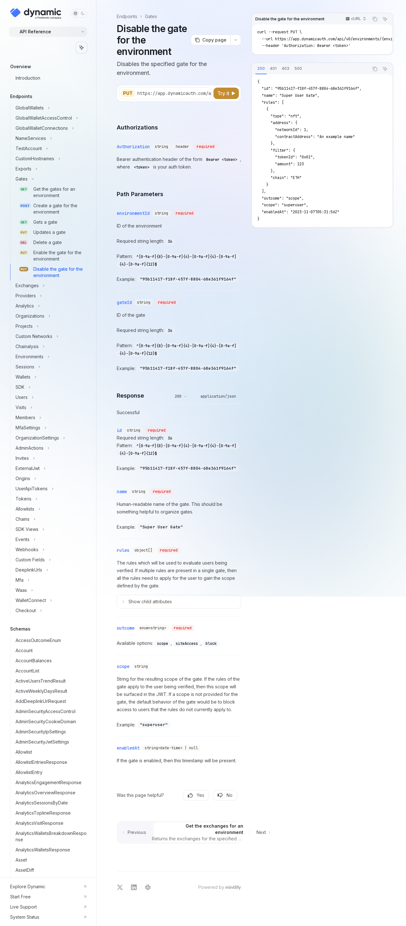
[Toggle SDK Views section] (50, 529)
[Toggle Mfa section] (50, 580)
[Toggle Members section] (50, 418)
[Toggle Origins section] (50, 478)
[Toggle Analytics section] (50, 306)
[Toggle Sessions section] (50, 367)
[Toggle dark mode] (79, 13)
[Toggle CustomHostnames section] (50, 159)
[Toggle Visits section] (50, 407)
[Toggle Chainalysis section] (50, 346)
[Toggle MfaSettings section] (50, 428)
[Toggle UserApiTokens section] (50, 489)
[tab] (261, 68)
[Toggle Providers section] (50, 296)
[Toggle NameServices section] (50, 138)
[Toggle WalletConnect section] (50, 600)
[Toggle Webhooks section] (50, 550)
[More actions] (235, 40)
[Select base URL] (182, 93)
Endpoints (127, 16)
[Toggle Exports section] (50, 169)
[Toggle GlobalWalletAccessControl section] (50, 118)
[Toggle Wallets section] (50, 377)
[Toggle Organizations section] (50, 316)
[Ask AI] (385, 19)
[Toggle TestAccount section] (50, 148)
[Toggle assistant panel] (81, 47)
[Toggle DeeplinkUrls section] (50, 570)
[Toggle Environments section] (50, 357)
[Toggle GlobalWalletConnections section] (50, 128)
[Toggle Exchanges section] (50, 286)
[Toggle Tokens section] (50, 499)
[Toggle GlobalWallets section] (50, 108)
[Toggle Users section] (50, 397)
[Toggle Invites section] (50, 458)
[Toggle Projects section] (50, 326)
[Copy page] (210, 40)
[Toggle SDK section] (50, 387)
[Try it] (226, 93)
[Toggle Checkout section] (50, 610)
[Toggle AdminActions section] (50, 448)
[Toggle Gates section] (50, 179)
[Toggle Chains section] (50, 519)
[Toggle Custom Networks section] (50, 336)
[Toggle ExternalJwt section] (50, 468)
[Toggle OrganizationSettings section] (50, 438)
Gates (151, 16)
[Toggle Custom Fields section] (50, 560)
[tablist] (310, 68)
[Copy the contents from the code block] (375, 19)
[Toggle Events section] (50, 539)
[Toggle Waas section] (50, 590)
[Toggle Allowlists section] (50, 509)
